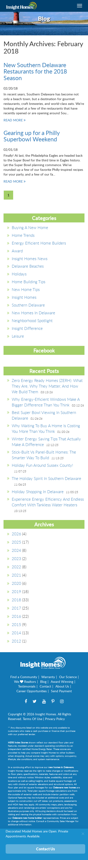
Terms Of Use (32, 719)
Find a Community (23, 677)
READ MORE (15, 120)
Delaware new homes (64, 787)
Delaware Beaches (28, 266)
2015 (16, 624)
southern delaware (28, 305)
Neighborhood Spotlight (32, 320)
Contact (45, 686)
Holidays (19, 274)
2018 (16, 599)
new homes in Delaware (60, 767)
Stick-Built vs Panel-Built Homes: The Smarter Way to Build (44, 454)
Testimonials (26, 686)
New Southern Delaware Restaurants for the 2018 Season (35, 71)
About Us (62, 686)
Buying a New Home (30, 227)
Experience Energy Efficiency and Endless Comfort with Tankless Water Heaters (48, 502)
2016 (16, 616)
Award (17, 251)
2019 (16, 591)
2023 (16, 558)
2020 (16, 583)
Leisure (18, 336)
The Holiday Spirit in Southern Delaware (46, 478)
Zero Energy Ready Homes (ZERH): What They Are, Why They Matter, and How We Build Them (47, 386)
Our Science (68, 677)
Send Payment (61, 691)
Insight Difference (27, 328)
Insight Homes (24, 297)
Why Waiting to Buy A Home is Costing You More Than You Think (46, 428)
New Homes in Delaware (33, 312)
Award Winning (62, 681)
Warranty (48, 677)
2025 (16, 542)
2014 (16, 632)
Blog (43, 681)
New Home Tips (26, 289)
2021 (16, 575)
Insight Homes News (29, 258)
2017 (16, 608)
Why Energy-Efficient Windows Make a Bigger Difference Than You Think (46, 402)
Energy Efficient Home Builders (39, 243)
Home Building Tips (28, 281)
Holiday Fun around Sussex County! (42, 465)
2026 (16, 533)
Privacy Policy (55, 719)
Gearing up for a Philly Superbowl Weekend (32, 136)
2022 (16, 566)
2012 (16, 641)
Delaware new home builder (27, 817)
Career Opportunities (31, 691)
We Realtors (25, 681)
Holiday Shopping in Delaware (38, 491)
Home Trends (23, 235)
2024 (16, 550)
